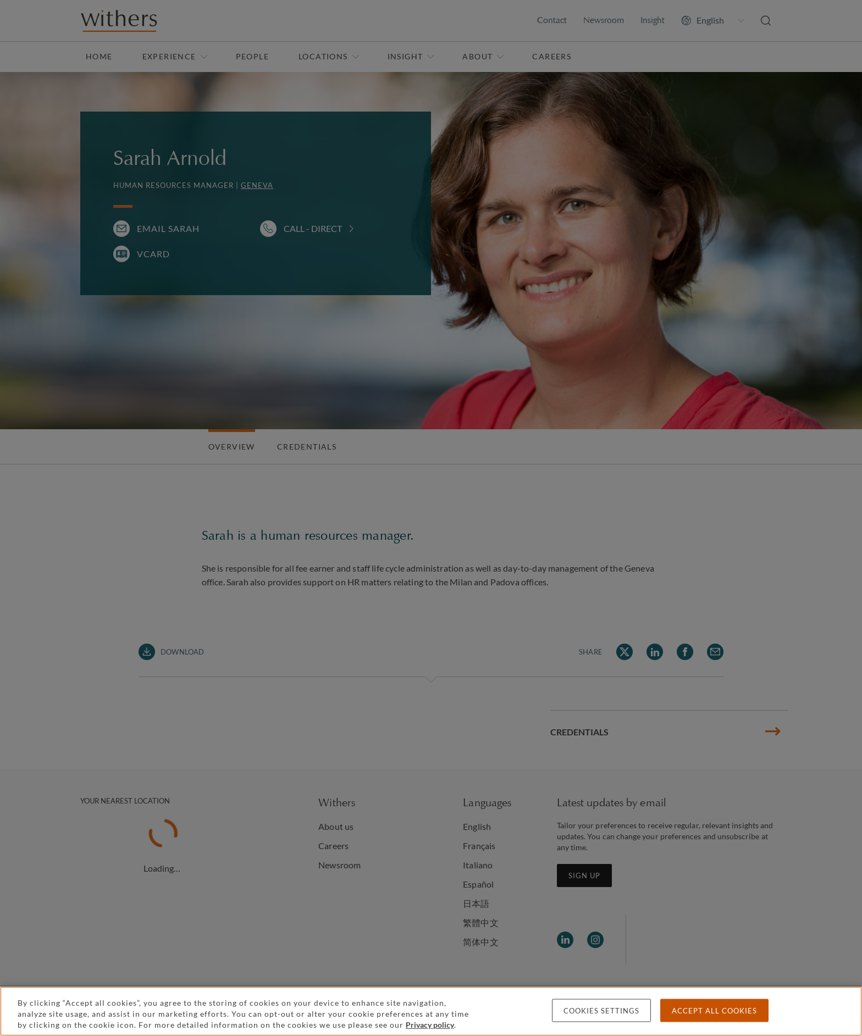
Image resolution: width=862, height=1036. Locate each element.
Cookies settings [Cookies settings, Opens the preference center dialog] (601, 1010)
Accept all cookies (714, 1010)
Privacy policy (430, 1024)
